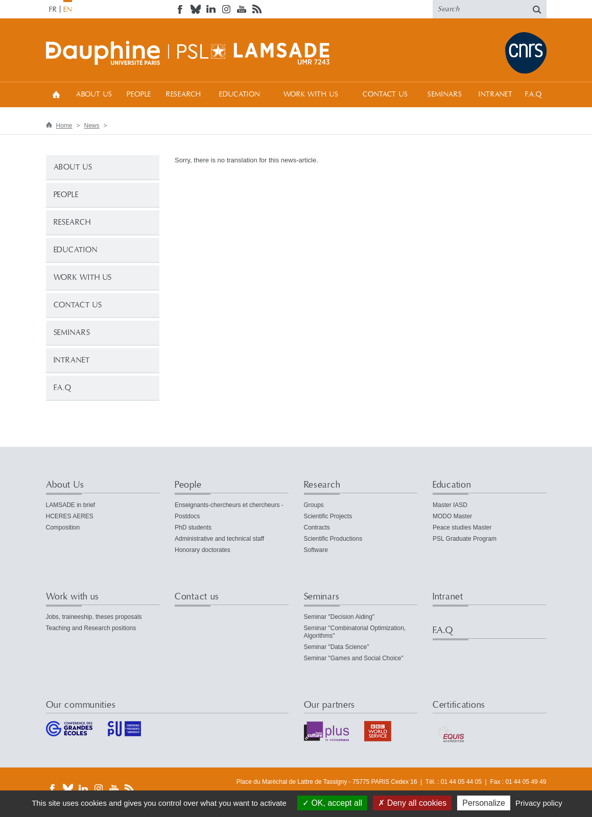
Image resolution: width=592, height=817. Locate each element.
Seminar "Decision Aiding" (339, 616)
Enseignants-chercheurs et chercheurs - (229, 505)
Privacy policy (538, 803)
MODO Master (452, 516)
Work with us (311, 94)
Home (56, 94)
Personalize (483, 803)
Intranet (496, 94)
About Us (94, 94)
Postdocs (187, 516)
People (139, 94)
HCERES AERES (69, 516)
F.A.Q (533, 94)
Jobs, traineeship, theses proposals (94, 616)
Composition (63, 527)
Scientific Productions (333, 538)
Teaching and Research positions (91, 628)
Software (316, 550)
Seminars (445, 94)
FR (53, 9)
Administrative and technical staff (219, 538)
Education (239, 94)
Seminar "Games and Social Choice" (354, 658)
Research (183, 94)
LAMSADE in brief (71, 505)
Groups (314, 505)
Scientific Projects (328, 516)
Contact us (385, 94)
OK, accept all (332, 803)
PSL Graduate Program (464, 538)
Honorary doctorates (202, 550)
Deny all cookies (412, 803)
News (92, 125)
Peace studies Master (462, 527)
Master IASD (450, 505)
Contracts (317, 527)
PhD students (193, 527)
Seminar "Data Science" (336, 647)
